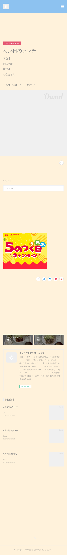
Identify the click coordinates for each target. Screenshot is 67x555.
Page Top (33, 538)
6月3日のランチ (10, 454)
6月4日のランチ (10, 430)
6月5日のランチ (10, 407)
